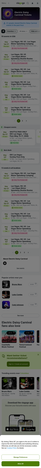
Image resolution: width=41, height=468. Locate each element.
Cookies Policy (12, 448)
